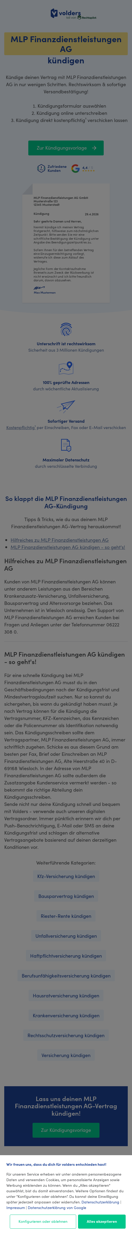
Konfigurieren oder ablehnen (43, 1221)
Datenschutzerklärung (100, 1202)
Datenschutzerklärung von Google (57, 1207)
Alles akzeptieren (102, 1221)
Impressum (15, 1207)
